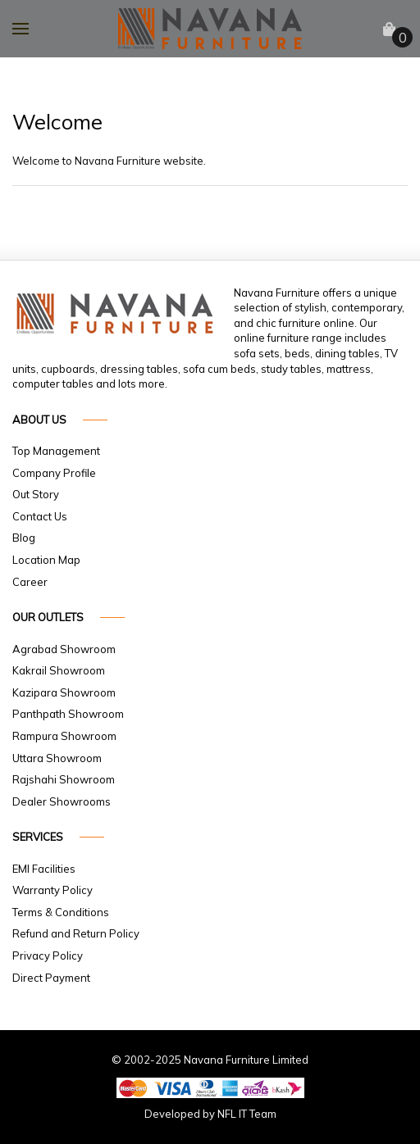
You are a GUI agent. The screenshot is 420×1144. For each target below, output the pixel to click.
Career (30, 581)
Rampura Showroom (64, 735)
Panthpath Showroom (68, 713)
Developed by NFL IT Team (210, 1113)
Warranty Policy (52, 890)
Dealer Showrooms (61, 801)
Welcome (52, 121)
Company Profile (54, 472)
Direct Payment (51, 977)
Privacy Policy (47, 955)
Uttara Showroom (57, 758)
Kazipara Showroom (64, 692)
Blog (23, 537)
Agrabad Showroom (64, 649)
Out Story (35, 494)
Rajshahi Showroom (63, 779)
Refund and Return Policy (75, 933)
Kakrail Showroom (58, 670)
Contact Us (39, 516)
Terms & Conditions (60, 912)
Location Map (46, 559)
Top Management (56, 450)
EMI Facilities (43, 868)
